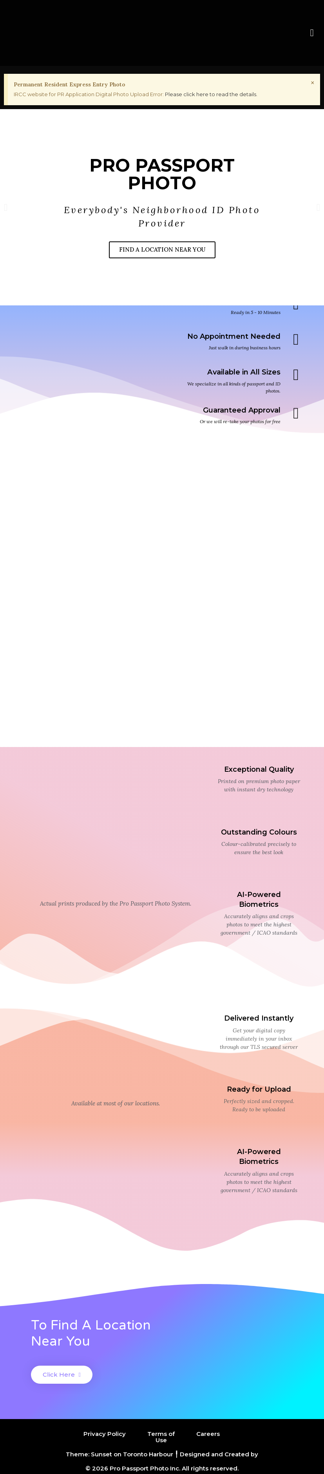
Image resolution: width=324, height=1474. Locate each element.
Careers (208, 1433)
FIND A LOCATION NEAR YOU (162, 250)
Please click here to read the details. (211, 94)
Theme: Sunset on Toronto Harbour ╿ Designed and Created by (162, 1453)
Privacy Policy (104, 1433)
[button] (312, 33)
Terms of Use (161, 1436)
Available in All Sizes (244, 372)
